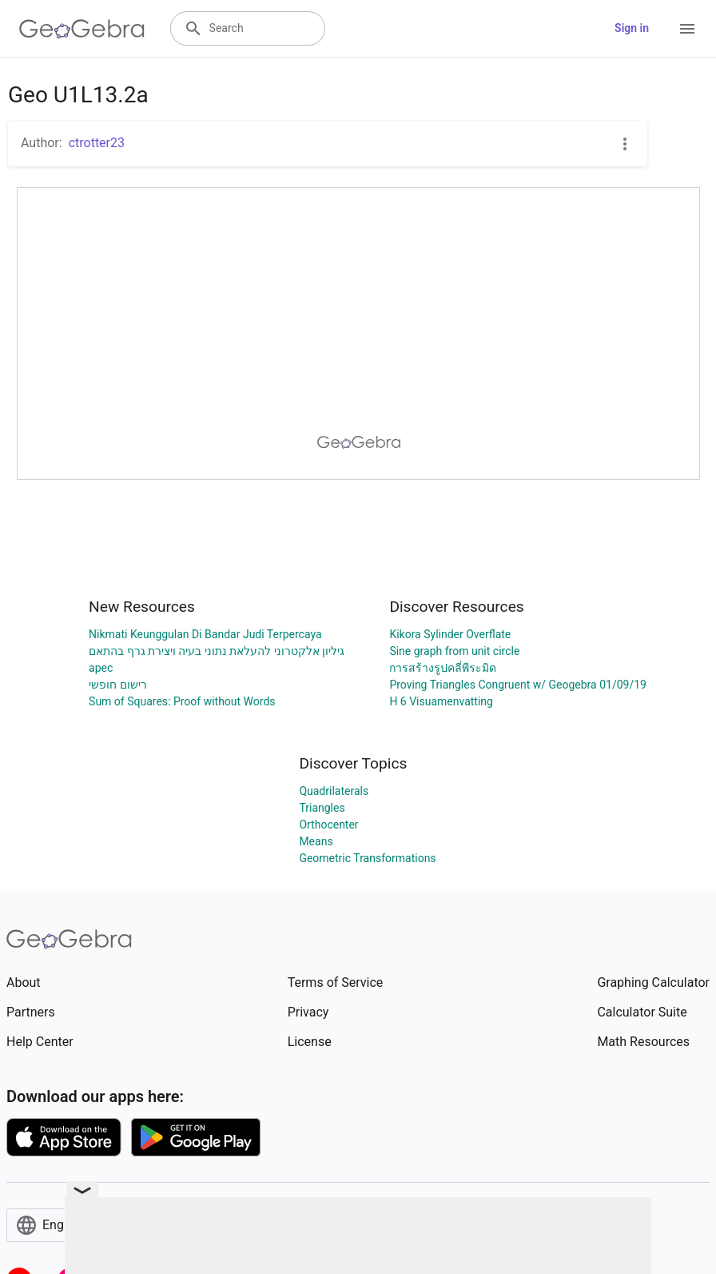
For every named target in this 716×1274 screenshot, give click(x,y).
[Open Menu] (687, 28)
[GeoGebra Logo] (82, 28)
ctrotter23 (97, 142)
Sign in (632, 28)
